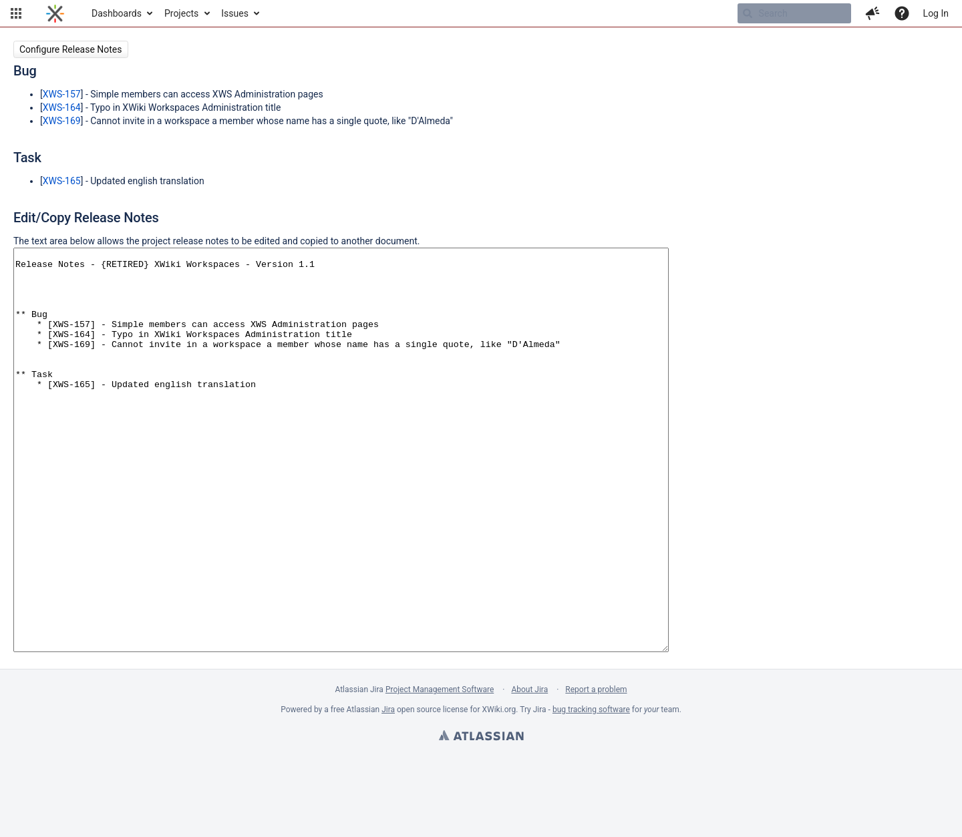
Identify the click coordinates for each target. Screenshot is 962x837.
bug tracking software (591, 789)
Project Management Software (439, 769)
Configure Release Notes (70, 49)
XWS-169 (62, 120)
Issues (235, 13)
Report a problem (596, 769)
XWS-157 (62, 94)
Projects (181, 13)
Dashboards (117, 13)
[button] (16, 13)
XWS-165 (62, 181)
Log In (936, 13)
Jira (388, 789)
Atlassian (481, 817)
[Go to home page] (55, 13)
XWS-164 (62, 107)
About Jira (529, 769)
